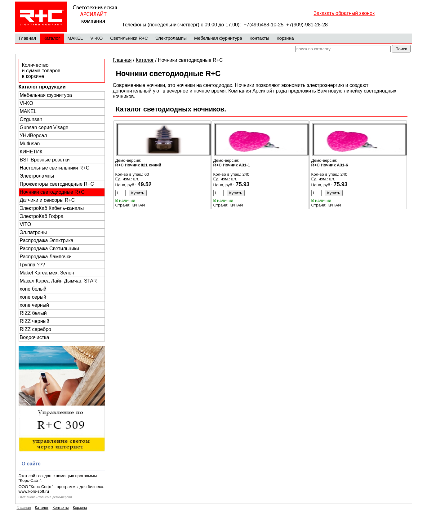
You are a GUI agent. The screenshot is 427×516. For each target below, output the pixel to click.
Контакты (259, 38)
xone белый (33, 289)
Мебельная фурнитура (218, 38)
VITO (25, 224)
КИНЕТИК (31, 151)
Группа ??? (32, 264)
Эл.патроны (33, 232)
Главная (27, 38)
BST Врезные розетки (45, 159)
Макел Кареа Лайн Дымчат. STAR (58, 280)
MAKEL (75, 38)
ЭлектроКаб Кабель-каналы (52, 208)
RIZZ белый (33, 313)
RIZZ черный (34, 321)
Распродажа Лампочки (46, 256)
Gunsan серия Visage (44, 127)
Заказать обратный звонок (344, 13)
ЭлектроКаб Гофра (42, 216)
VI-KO (96, 38)
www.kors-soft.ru (34, 491)
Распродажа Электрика (46, 240)
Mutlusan (30, 143)
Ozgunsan (31, 119)
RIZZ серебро (35, 329)
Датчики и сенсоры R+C (47, 200)
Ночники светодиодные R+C (52, 192)
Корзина (285, 38)
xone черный (34, 305)
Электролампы (171, 38)
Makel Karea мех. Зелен (47, 272)
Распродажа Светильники (49, 248)
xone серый (33, 297)
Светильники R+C (129, 38)
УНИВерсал (33, 135)
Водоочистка (34, 337)
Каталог (51, 38)
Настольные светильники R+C (55, 167)
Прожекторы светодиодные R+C (57, 184)
